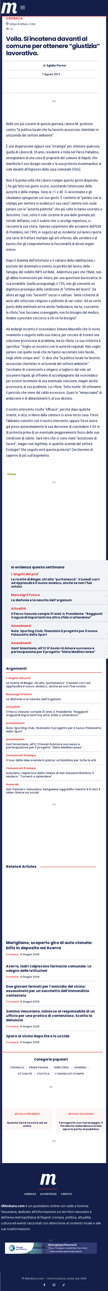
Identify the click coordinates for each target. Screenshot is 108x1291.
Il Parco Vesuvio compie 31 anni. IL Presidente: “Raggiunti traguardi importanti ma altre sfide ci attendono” (56, 615)
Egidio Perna (56, 65)
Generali (12, 784)
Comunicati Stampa (21, 755)
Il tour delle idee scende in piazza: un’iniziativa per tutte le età (51, 760)
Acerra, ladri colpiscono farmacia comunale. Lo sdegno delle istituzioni (48, 968)
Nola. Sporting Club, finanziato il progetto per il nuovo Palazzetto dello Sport (54, 633)
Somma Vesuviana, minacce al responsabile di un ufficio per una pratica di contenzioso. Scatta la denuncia (50, 1016)
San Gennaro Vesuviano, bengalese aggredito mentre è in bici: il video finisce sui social (53, 791)
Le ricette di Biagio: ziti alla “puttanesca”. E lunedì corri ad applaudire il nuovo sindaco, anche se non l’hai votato (55, 583)
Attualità (18, 608)
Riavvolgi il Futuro (25, 594)
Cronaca (14, 18)
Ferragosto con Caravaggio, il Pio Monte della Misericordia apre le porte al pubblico (81, 1126)
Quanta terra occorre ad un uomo (27, 1124)
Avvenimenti (21, 625)
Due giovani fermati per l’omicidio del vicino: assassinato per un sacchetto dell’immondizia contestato (47, 991)
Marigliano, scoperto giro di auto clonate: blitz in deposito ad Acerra (49, 945)
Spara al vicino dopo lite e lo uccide (37, 1036)
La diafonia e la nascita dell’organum (41, 600)
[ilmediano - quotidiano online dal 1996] (9, 8)
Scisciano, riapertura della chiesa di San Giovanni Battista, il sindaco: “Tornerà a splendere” (50, 774)
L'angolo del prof (24, 574)
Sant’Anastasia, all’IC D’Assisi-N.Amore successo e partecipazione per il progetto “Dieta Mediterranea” (53, 650)
